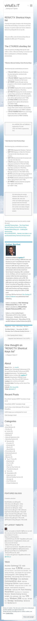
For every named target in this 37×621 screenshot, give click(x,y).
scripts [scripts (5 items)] (7, 596)
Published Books (10, 453)
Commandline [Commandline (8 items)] (11, 581)
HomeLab (9, 445)
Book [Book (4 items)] (13, 568)
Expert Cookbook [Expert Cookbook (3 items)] (24, 583)
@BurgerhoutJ (9, 549)
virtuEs (16, 367)
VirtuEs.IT (14, 355)
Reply (21, 539)
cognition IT (21, 257)
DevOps (8, 429)
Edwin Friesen (8, 510)
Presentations (9, 451)
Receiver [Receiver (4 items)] (7, 594)
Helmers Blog (8, 518)
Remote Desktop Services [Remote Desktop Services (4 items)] (19, 594)
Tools (8, 471)
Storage (9, 479)
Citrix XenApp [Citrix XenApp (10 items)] (11, 578)
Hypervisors (10, 475)
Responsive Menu (31, 5)
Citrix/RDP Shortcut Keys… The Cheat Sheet (17, 225)
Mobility (8, 435)
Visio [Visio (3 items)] (23, 596)
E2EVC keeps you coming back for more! (16, 412)
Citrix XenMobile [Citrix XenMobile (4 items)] (23, 579)
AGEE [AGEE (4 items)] (23, 566)
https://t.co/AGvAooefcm (12, 537)
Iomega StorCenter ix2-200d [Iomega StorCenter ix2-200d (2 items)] (21, 585)
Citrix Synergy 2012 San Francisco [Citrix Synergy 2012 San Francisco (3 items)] (21, 576)
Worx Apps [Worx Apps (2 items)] (24, 598)
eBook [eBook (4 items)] (19, 581)
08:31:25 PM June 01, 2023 (12, 545)
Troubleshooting (11, 469)
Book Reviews (9, 427)
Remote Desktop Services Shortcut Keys (16, 227)
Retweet (25, 539)
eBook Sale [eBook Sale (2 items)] (24, 581)
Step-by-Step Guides (12, 467)
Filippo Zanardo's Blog (11, 514)
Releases (8, 457)
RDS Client (19, 326)
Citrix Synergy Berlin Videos (14, 335)
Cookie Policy (9, 613)
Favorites (7, 331)
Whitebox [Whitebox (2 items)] (7, 598)
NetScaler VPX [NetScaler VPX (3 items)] (16, 590)
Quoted (8, 455)
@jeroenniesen (9, 541)
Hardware (8, 433)
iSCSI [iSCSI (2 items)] (30, 585)
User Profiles (10, 481)
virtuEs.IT (12, 5)
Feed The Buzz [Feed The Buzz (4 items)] (9, 585)
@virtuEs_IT (12, 389)
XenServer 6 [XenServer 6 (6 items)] (11, 603)
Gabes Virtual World (10, 516)
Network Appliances (11, 437)
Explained (9, 461)
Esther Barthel (13, 244)
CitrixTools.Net (9, 506)
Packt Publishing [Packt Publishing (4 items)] (26, 590)
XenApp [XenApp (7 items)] (10, 600)
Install (8, 465)
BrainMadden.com (10, 502)
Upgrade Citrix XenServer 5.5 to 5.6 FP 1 (19, 338)
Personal (9, 441)
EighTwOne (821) (9, 512)
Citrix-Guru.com (9, 504)
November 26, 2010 (22, 329)
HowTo (13, 331)
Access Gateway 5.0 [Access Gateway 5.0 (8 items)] (13, 565)
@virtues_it (8, 557)
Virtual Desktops (11, 483)
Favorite (30, 539)
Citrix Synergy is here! (11, 415)
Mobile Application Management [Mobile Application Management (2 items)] (17, 587)
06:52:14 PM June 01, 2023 (12, 553)
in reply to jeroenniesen (11, 547)
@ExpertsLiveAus (24, 549)
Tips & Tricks (10, 459)
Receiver (26, 326)
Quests (9, 447)
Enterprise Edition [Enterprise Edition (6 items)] (12, 583)
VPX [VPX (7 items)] (27, 596)
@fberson (24, 531)
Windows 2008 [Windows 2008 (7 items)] (15, 598)
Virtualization (10, 473)
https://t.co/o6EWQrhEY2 (20, 551)
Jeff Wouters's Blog (10, 520)
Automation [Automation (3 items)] (8, 568)
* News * (8, 425)
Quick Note (10, 449)
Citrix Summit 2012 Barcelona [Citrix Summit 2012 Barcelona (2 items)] (21, 570)
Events (8, 431)
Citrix (13, 326)
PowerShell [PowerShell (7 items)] (9, 592)
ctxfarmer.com (9, 508)
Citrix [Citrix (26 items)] (19, 568)
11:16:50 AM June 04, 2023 (12, 539)
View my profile (14, 387)
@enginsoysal (9, 551)
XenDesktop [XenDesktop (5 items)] (18, 601)
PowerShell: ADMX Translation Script (15, 404)
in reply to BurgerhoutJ (11, 555)
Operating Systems (11, 439)
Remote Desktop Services (22, 331)
